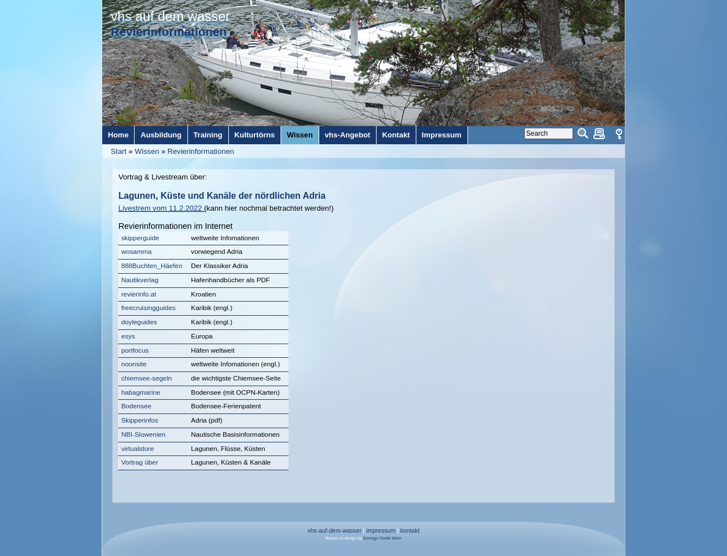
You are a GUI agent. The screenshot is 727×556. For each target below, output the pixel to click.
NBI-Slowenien (143, 434)
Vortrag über (139, 462)
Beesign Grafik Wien (383, 538)
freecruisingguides (148, 308)
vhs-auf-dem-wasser (334, 531)
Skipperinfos (139, 420)
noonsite (134, 364)
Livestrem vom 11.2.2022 (160, 208)
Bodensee (136, 406)
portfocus (135, 350)
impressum (380, 531)
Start (119, 151)
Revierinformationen (201, 151)
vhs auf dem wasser (170, 16)
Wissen (147, 151)
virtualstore (137, 449)
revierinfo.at (138, 294)
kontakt (410, 531)
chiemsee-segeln (146, 378)
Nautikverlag (139, 280)
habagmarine (140, 392)
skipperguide (140, 238)
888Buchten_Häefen (151, 266)
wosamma (136, 252)
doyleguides (139, 322)
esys (128, 336)
